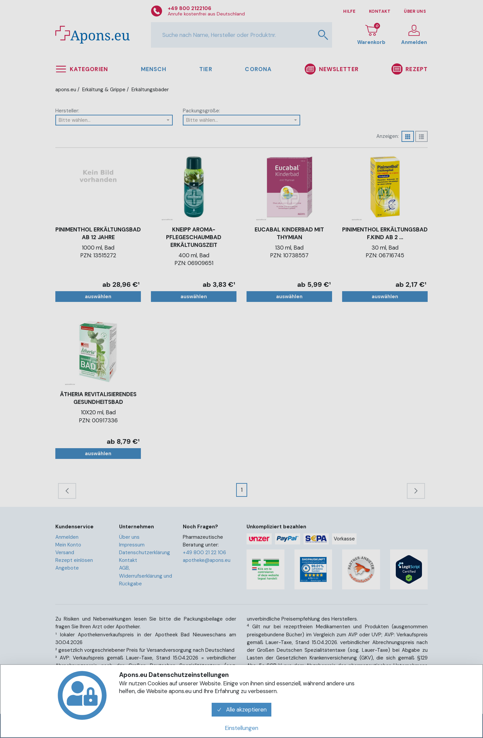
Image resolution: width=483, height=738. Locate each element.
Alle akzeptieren (241, 709)
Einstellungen (241, 728)
